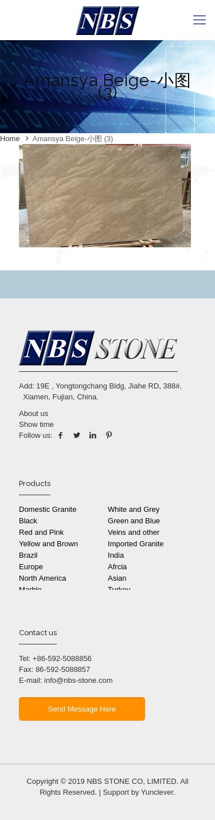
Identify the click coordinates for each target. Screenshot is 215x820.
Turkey (119, 589)
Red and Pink (41, 532)
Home (10, 138)
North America (42, 578)
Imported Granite (136, 543)
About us (33, 413)
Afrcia (117, 566)
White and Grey (133, 509)
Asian (117, 578)
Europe (31, 566)
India (116, 555)
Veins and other (133, 532)
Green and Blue (134, 520)
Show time (36, 424)
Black (28, 520)
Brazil (28, 555)
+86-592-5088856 (62, 658)
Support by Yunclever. (139, 792)
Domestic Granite (47, 509)
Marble (30, 589)
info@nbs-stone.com (78, 680)
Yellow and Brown (48, 543)
